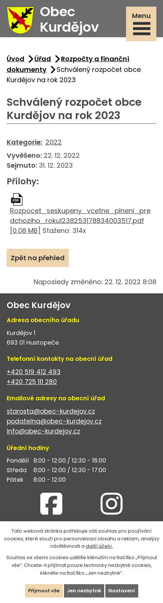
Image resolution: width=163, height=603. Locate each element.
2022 (53, 142)
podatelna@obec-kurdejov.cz (54, 421)
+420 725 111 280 (32, 381)
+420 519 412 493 (34, 371)
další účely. (99, 546)
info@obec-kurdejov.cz (43, 431)
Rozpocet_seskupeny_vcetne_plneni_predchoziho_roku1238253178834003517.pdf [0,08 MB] (80, 220)
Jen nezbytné (84, 590)
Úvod (15, 58)
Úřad (42, 58)
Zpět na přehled (38, 257)
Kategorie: (24, 142)
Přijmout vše (44, 590)
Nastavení (121, 590)
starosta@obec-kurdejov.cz (51, 411)
